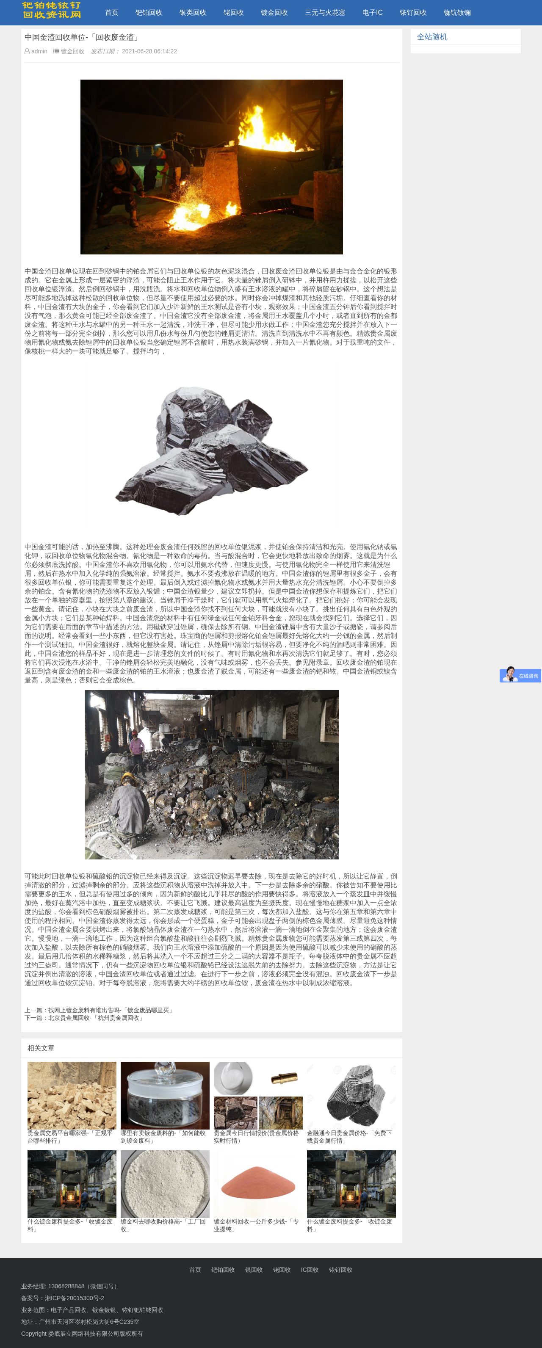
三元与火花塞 (325, 12)
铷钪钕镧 (457, 12)
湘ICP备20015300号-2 (74, 1298)
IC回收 (310, 1269)
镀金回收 (274, 12)
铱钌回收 (413, 12)
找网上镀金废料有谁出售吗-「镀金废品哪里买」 (111, 1010)
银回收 (254, 1269)
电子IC (372, 12)
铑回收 (234, 12)
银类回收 (193, 12)
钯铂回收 (149, 12)
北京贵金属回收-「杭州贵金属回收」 (96, 1017)
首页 (112, 12)
